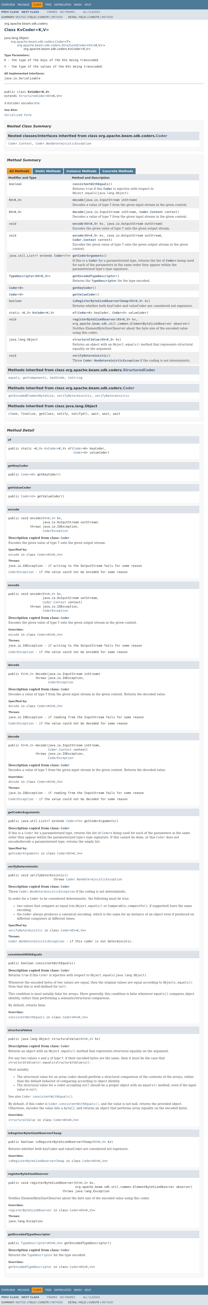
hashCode (57, 377)
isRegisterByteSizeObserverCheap (101, 301)
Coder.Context (20, 143)
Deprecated (62, 4)
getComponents (34, 377)
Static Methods (48, 171)
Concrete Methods (117, 171)
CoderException (55, 531)
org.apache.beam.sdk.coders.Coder (37, 41)
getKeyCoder (83, 288)
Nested (20, 17)
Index (78, 4)
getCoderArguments (88, 255)
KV (91, 45)
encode (78, 223)
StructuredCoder (32, 96)
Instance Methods (81, 171)
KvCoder (39, 312)
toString (75, 377)
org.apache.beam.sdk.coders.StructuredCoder (51, 45)
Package (23, 4)
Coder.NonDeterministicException (63, 143)
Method (57, 17)
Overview (8, 4)
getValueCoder (84, 294)
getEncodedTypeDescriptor (94, 276)
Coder (161, 136)
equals (13, 377)
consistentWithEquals (91, 184)
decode (78, 200)
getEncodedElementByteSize (31, 395)
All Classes (91, 12)
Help (87, 4)
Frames (52, 12)
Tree (48, 4)
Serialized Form (17, 115)
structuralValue (86, 339)
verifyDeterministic (90, 355)
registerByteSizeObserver (94, 319)
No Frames (67, 12)
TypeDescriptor (21, 276)
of (74, 312)
